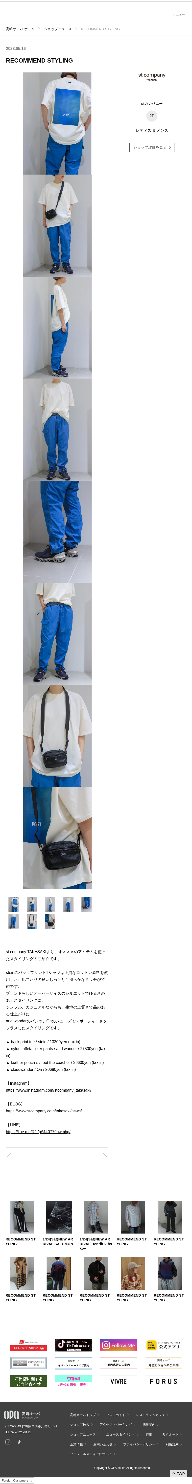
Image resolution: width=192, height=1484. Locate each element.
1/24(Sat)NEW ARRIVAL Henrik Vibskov (96, 1244)
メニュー (179, 15)
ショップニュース (58, 29)
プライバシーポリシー (139, 1444)
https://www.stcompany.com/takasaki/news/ (44, 1111)
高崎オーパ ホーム (20, 29)
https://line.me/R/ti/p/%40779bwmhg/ (38, 1132)
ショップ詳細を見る (150, 147)
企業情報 (76, 1444)
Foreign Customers (15, 1480)
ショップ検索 (79, 1424)
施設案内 (88, 15)
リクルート (171, 1434)
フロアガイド (115, 1415)
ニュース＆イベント (98, 16)
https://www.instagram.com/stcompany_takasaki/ (48, 1090)
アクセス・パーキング (80, 16)
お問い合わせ (103, 1444)
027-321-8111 (22, 1432)
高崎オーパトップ (83, 1415)
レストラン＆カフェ (150, 1415)
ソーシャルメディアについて (91, 1454)
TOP (181, 1473)
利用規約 (172, 1444)
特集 (149, 1434)
